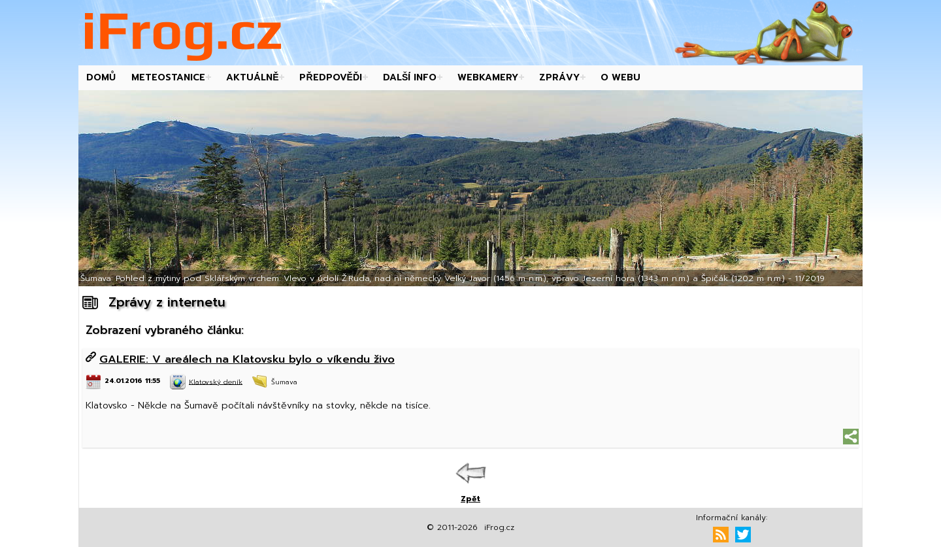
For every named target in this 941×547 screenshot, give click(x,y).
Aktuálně (252, 77)
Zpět (470, 499)
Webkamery (487, 77)
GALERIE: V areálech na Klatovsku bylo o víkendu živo (247, 359)
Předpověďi (330, 77)
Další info (410, 77)
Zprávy (559, 77)
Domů (101, 77)
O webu (620, 77)
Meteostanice (168, 77)
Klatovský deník (215, 381)
